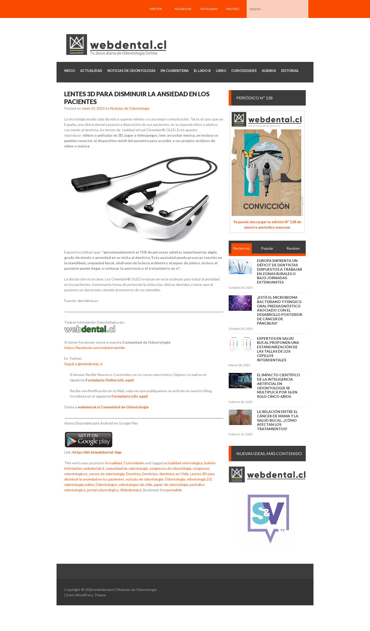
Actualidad (113, 463)
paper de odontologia (171, 484)
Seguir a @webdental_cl (83, 364)
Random (293, 248)
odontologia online (79, 484)
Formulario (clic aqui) (130, 396)
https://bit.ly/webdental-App (96, 452)
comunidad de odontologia (126, 468)
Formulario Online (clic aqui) (110, 380)
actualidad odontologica (183, 463)
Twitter (155, 9)
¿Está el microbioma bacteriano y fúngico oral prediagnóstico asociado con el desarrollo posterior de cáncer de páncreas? (279, 310)
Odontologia (175, 479)
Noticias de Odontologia (129, 108)
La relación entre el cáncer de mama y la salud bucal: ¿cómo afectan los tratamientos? (277, 420)
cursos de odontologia (107, 474)
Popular (267, 248)
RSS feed (232, 9)
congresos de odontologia (170, 468)
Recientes (241, 248)
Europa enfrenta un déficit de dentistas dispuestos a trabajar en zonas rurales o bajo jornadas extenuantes (279, 271)
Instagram (209, 9)
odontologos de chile (135, 484)
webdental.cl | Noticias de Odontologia (125, 589)
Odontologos (106, 484)
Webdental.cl (131, 490)
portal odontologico (103, 490)
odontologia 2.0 (199, 479)
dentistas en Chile (174, 474)
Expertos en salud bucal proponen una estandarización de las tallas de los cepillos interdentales (278, 349)
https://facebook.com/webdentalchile (94, 347)
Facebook (183, 9)
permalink (174, 490)
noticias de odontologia (144, 479)
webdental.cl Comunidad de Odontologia (113, 407)
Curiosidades (134, 463)
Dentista (133, 474)
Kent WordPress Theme (86, 595)
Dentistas (150, 474)
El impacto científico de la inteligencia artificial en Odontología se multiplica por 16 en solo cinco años (278, 386)
